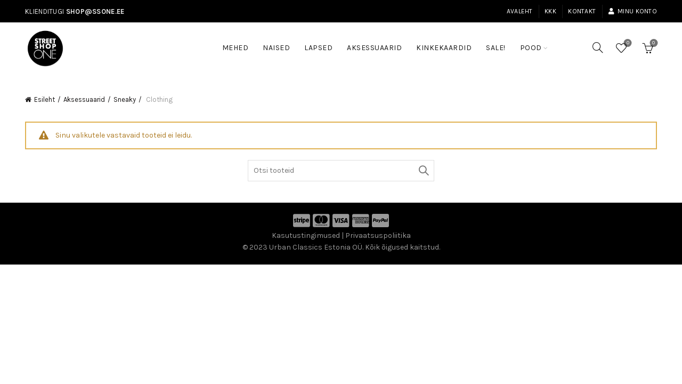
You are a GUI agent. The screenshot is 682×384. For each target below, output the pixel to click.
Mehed (235, 47)
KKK (550, 11)
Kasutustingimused (306, 235)
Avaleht (520, 11)
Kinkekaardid (444, 47)
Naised (276, 47)
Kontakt (582, 11)
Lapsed (318, 47)
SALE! (499, 42)
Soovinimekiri (627, 43)
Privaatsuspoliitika (378, 235)
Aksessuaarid (374, 47)
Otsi (423, 170)
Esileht (44, 99)
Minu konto (632, 11)
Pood (531, 47)
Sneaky (124, 99)
